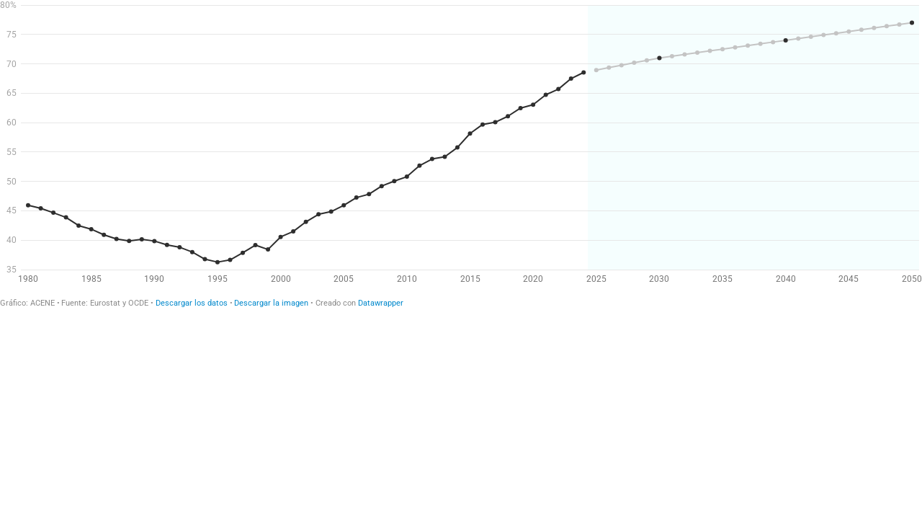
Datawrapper (380, 303)
